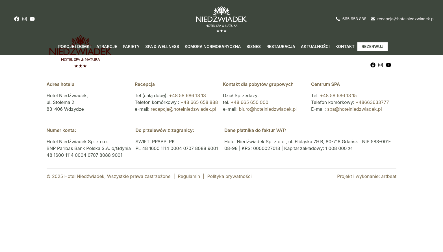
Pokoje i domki (74, 46)
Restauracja (280, 46)
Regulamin (189, 176)
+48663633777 (372, 102)
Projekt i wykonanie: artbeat (366, 176)
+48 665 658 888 (199, 102)
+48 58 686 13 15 (338, 95)
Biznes (253, 46)
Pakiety (131, 46)
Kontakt (345, 46)
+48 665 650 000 (249, 102)
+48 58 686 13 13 (187, 95)
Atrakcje (106, 46)
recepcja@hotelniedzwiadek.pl (183, 109)
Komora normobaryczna (213, 46)
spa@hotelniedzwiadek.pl (354, 109)
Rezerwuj (372, 46)
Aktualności (315, 46)
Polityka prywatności (229, 176)
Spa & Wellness (162, 46)
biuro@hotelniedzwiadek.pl (268, 109)
